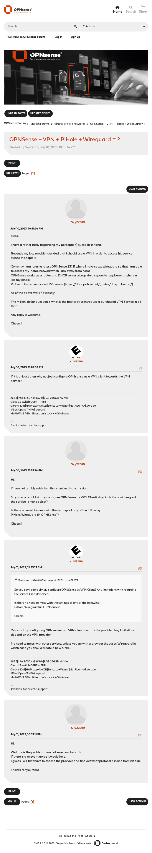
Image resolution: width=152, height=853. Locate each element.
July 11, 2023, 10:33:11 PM (25, 734)
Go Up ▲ (90, 836)
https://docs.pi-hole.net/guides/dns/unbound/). (99, 284)
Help (59, 836)
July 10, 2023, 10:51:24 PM (26, 228)
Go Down (12, 173)
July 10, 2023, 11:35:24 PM (26, 470)
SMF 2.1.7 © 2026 (44, 843)
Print (11, 163)
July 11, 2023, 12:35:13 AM (26, 567)
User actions (137, 189)
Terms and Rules (73, 836)
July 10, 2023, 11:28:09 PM (26, 367)
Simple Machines (65, 843)
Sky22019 (78, 222)
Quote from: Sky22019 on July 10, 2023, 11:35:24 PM (48, 580)
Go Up (12, 801)
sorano (78, 361)
